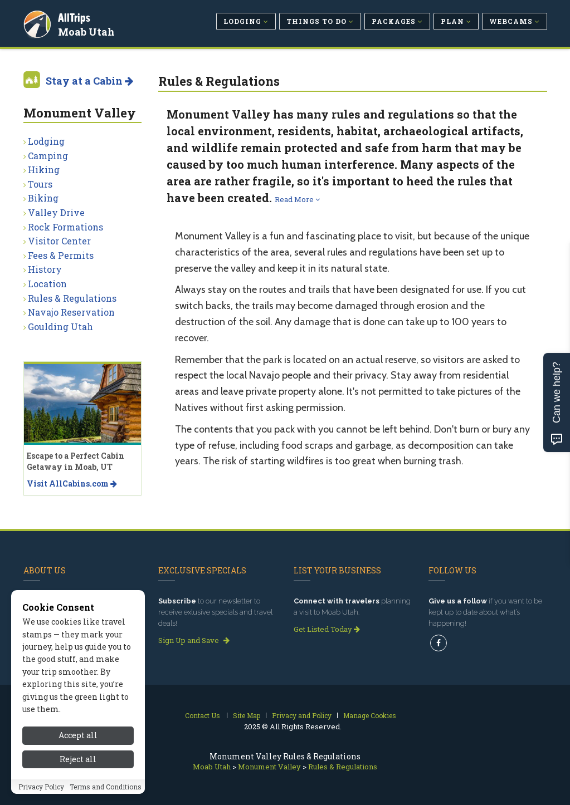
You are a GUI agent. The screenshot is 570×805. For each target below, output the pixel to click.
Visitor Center (59, 241)
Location (47, 283)
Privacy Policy (41, 788)
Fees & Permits (61, 255)
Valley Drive (56, 212)
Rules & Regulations (72, 298)
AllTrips (76, 15)
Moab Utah (88, 30)
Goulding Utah (60, 326)
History (45, 269)
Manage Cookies (369, 715)
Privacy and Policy (302, 715)
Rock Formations (65, 227)
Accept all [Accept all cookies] (78, 738)
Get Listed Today (327, 629)
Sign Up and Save (194, 640)
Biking (43, 198)
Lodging (46, 141)
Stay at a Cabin (89, 80)
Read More (297, 199)
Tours (40, 184)
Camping (48, 155)
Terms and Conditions (106, 788)
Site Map (246, 715)
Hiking (44, 169)
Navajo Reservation (71, 312)
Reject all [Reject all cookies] (78, 762)
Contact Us (202, 715)
